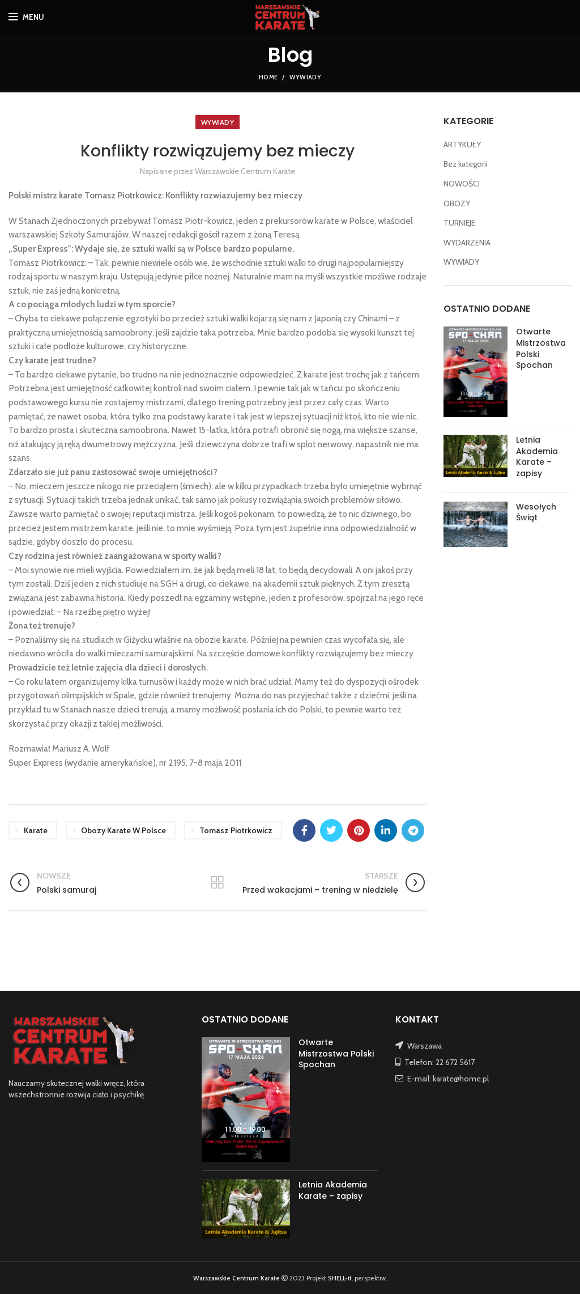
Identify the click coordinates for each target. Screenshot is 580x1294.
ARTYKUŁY (462, 144)
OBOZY (456, 203)
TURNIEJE (459, 223)
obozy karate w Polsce (123, 830)
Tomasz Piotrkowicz (235, 830)
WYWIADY (305, 77)
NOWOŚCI (461, 184)
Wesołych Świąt (536, 512)
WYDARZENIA (467, 242)
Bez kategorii (465, 164)
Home (268, 77)
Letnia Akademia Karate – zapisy (537, 456)
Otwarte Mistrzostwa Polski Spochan (541, 348)
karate (36, 830)
